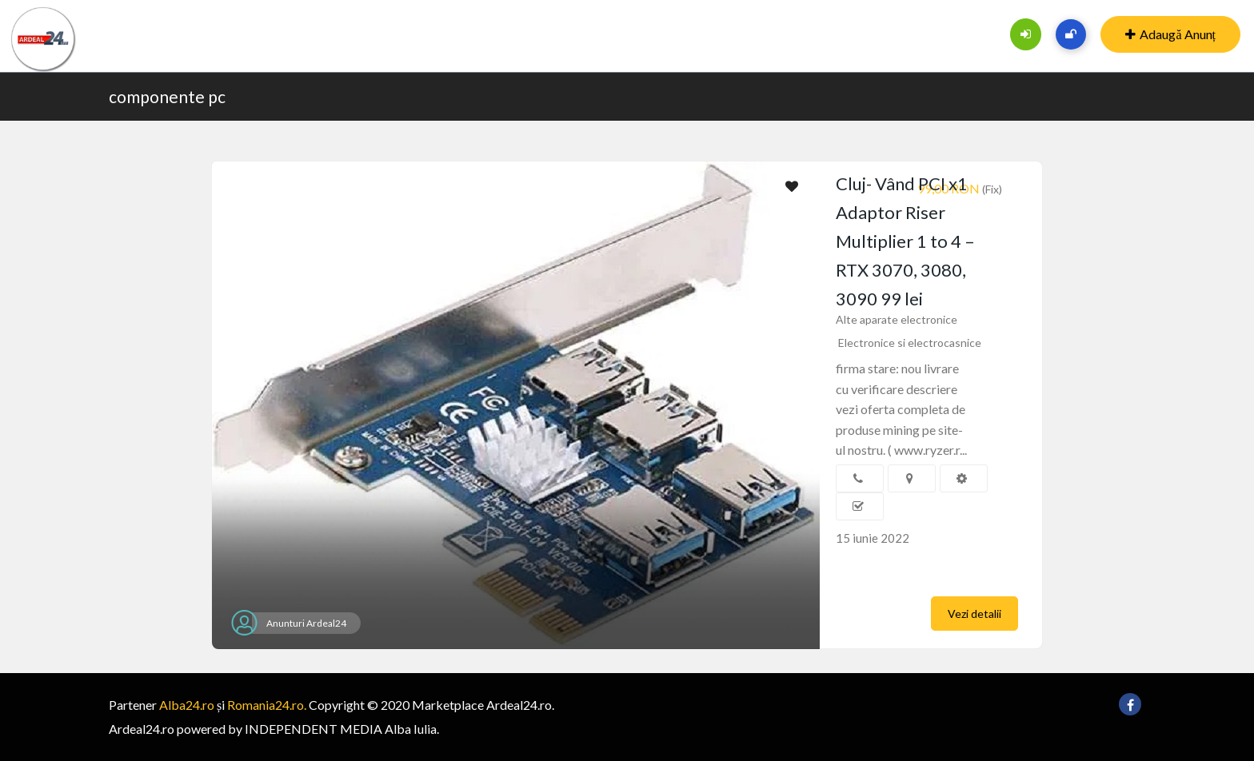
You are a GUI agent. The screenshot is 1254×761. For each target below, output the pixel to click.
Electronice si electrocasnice (909, 342)
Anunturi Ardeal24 (306, 623)
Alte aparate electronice (896, 319)
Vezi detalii (974, 613)
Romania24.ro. (266, 704)
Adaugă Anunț (1170, 34)
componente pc (167, 96)
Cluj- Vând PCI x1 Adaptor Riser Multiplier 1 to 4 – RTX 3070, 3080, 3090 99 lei (905, 241)
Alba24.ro (186, 704)
